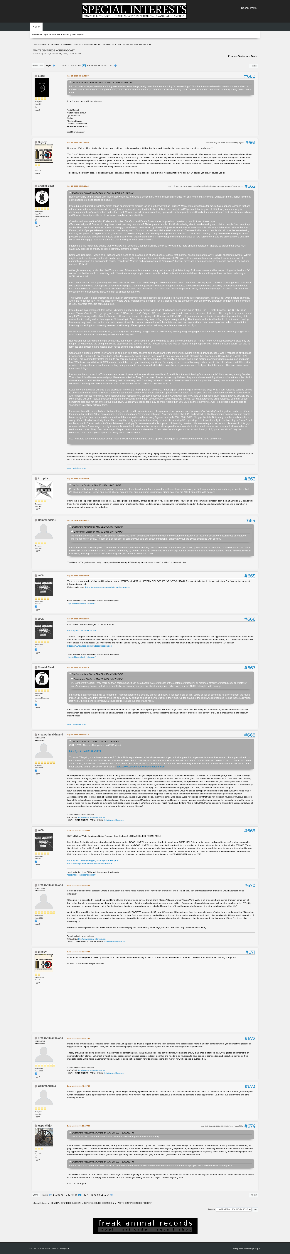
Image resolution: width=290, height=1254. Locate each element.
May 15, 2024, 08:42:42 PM (78, 76)
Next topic (251, 56)
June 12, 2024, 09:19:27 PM (78, 1126)
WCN (41, 575)
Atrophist (43, 478)
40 (66, 65)
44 (79, 65)
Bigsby (42, 142)
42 (72, 65)
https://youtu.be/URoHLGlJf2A (82, 630)
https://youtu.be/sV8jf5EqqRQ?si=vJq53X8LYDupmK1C (94, 860)
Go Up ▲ (257, 1249)
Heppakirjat (45, 1125)
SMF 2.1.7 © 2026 (36, 1249)
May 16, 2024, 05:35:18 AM (78, 186)
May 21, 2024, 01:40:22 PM (78, 479)
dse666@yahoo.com (76, 132)
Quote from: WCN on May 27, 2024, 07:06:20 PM (95, 741)
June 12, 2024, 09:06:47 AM (78, 1038)
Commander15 (47, 520)
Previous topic (236, 56)
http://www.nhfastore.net (115, 820)
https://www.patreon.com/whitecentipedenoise (107, 587)
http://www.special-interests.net (92, 817)
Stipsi (41, 75)
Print (254, 66)
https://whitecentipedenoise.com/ (81, 603)
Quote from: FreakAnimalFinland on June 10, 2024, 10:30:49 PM (103, 1132)
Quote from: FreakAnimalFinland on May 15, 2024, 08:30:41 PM (102, 82)
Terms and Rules (245, 1249)
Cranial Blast (46, 185)
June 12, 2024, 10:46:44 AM (78, 1086)
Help (235, 1249)
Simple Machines (51, 1249)
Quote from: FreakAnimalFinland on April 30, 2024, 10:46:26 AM (102, 193)
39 (62, 65)
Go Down (38, 65)
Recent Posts (249, 7)
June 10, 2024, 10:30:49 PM (78, 885)
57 (111, 65)
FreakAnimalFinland (50, 734)
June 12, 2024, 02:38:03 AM (78, 952)
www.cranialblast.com (76, 468)
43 (76, 65)
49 (99, 65)
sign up (80, 34)
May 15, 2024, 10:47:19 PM (78, 142)
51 (105, 65)
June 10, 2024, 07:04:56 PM (78, 830)
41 (69, 65)
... (60, 65)
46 (88, 65)
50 (102, 65)
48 (95, 65)
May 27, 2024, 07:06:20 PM (78, 619)
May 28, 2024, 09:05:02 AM (78, 735)
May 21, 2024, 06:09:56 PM (78, 576)
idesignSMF (64, 1249)
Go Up (36, 1195)
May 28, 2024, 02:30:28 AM (78, 667)
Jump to (211, 1209)
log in (71, 34)
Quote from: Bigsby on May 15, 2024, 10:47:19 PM (96, 485)
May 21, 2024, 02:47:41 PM (78, 520)
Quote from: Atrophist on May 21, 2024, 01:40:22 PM (97, 527)
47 (92, 65)
